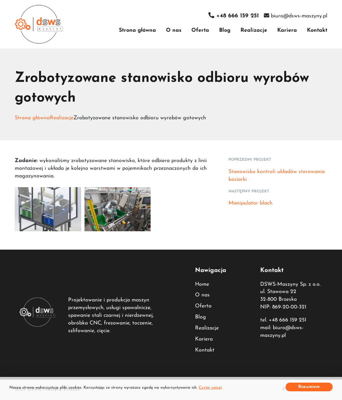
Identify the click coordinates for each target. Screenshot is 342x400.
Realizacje (253, 30)
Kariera (287, 30)
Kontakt (317, 30)
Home (202, 284)
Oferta (200, 30)
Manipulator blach (250, 203)
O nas (173, 30)
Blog (224, 30)
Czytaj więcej (210, 388)
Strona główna (137, 30)
